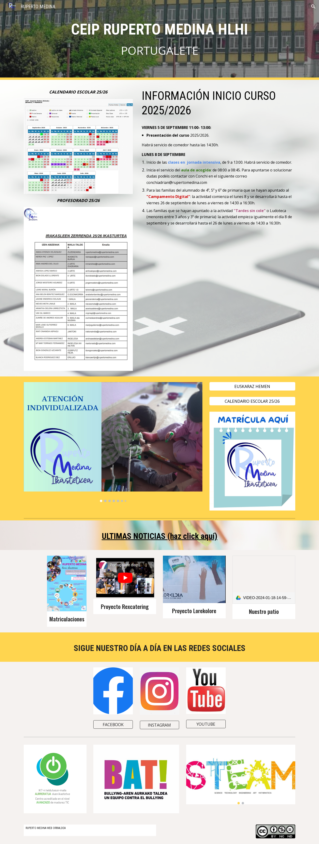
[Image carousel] (113, 442)
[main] (159, 40)
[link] (263, 580)
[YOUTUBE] (205, 724)
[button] (313, 6)
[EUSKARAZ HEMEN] (252, 386)
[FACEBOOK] (113, 724)
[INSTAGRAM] (159, 725)
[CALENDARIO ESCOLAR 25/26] (252, 401)
